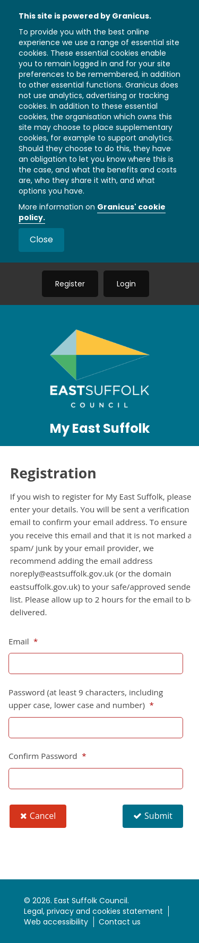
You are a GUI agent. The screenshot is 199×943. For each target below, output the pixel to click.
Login (126, 283)
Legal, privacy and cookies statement (93, 911)
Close (41, 239)
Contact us (120, 921)
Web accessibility (56, 921)
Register (70, 283)
